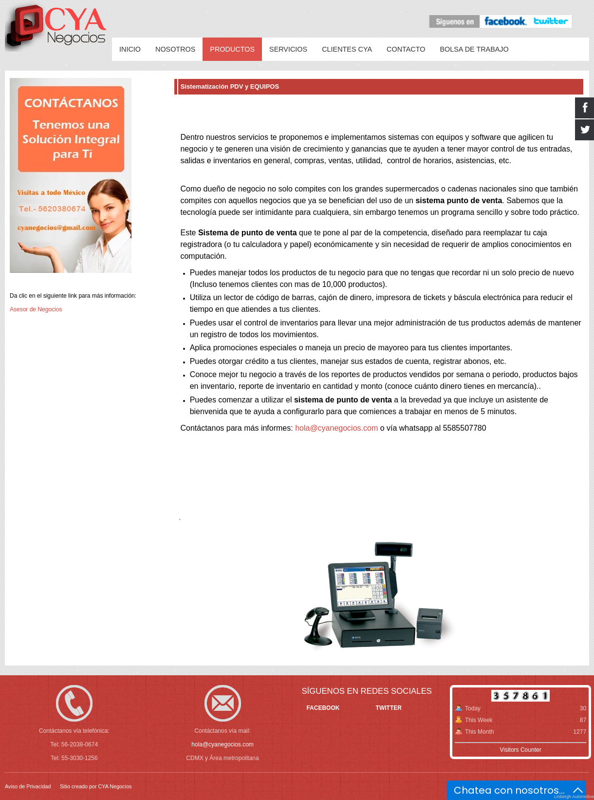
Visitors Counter (520, 749)
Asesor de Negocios (36, 309)
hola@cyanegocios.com (336, 428)
